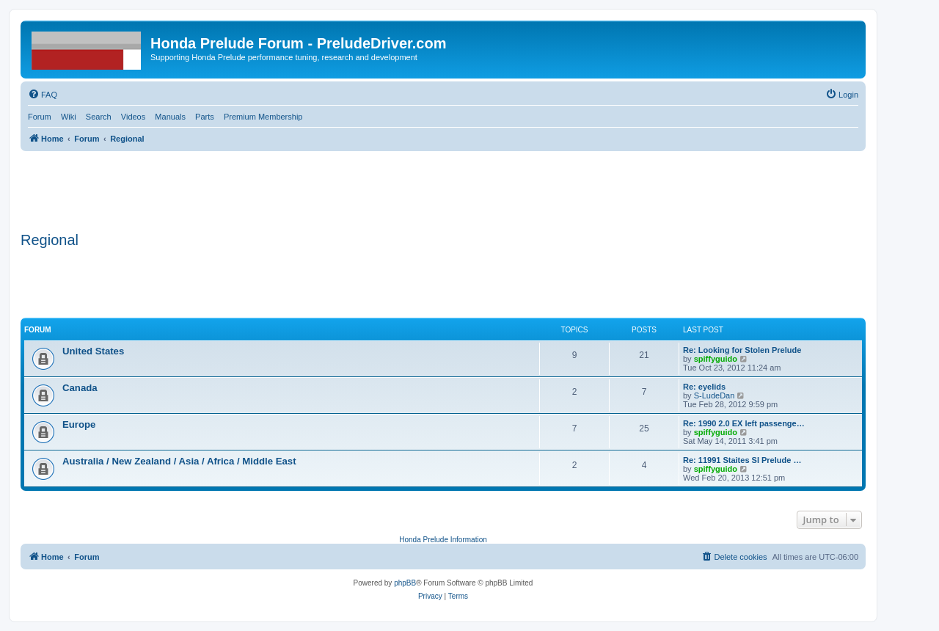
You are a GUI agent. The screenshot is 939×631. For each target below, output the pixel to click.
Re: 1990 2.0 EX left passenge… (744, 423)
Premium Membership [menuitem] (263, 116)
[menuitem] (42, 94)
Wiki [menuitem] (68, 116)
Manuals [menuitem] (170, 116)
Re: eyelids (704, 386)
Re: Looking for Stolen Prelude (742, 350)
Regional (49, 240)
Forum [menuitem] (39, 116)
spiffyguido (715, 358)
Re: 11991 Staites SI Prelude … (742, 460)
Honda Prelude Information (443, 540)
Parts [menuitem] (204, 116)
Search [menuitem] (99, 116)
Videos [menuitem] (133, 116)
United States (93, 351)
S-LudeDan (714, 395)
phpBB (405, 583)
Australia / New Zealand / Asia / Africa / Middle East (179, 461)
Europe (78, 424)
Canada (80, 387)
